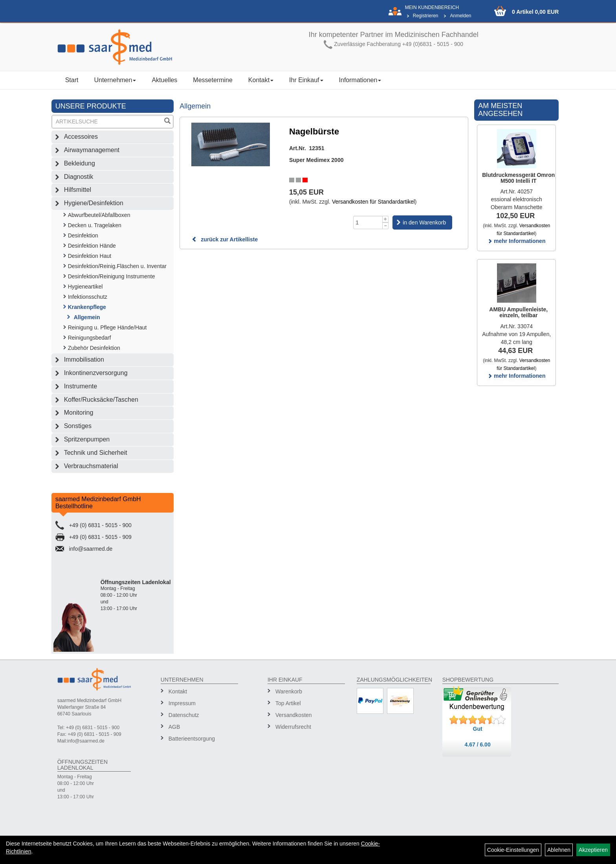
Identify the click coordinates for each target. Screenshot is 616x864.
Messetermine (212, 80)
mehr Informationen (516, 241)
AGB (174, 727)
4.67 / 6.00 (478, 744)
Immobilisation (84, 359)
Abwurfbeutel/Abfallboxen (99, 215)
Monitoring (79, 412)
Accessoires (81, 136)
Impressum (182, 703)
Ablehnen (558, 850)
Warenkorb (288, 691)
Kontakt (260, 80)
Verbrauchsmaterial (91, 466)
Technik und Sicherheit (95, 452)
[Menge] (368, 222)
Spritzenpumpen (87, 439)
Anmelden (460, 15)
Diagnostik (79, 176)
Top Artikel (288, 703)
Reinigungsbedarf (89, 338)
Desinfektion (83, 235)
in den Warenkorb (424, 222)
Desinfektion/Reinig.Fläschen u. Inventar (117, 266)
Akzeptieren (593, 850)
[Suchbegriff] (108, 121)
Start (72, 80)
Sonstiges (78, 426)
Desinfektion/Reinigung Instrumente (111, 276)
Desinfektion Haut (90, 256)
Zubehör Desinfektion (94, 348)
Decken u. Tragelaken (94, 225)
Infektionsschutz (87, 297)
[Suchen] (167, 121)
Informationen (360, 80)
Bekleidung (79, 163)
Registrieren (425, 15)
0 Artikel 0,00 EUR (535, 12)
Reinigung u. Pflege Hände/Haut (107, 327)
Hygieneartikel (85, 286)
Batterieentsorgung (192, 738)
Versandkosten (293, 715)
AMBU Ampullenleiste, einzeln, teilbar (518, 312)
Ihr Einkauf (306, 80)
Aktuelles (164, 80)
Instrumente (80, 386)
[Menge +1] (386, 219)
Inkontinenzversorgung (96, 372)
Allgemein (87, 317)
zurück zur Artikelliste (225, 239)
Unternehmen (115, 80)
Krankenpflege (87, 307)
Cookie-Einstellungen (513, 850)
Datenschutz (184, 715)
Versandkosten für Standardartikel (373, 202)
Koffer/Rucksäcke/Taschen (101, 399)
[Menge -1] (386, 225)
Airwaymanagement (91, 150)
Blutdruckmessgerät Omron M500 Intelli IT (518, 178)
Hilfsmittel (77, 189)
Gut (477, 729)
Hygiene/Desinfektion (93, 203)
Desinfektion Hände (92, 246)
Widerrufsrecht (293, 727)
